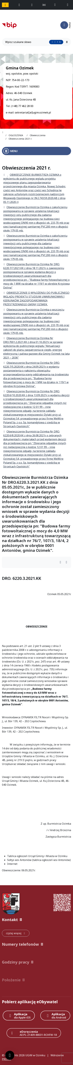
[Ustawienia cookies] (9, 1055)
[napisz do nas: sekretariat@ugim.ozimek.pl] (69, 5)
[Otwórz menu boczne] (36, 151)
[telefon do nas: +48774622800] (56, 5)
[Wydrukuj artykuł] (61, 562)
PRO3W (6, 1059)
